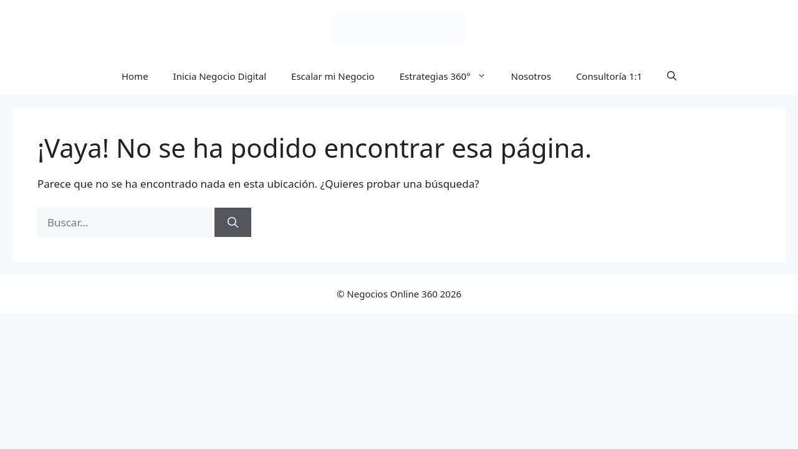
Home (135, 76)
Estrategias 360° (449, 76)
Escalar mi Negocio (333, 76)
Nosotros (531, 76)
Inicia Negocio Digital (219, 76)
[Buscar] (232, 223)
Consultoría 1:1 (609, 76)
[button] (672, 76)
